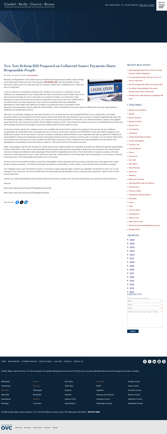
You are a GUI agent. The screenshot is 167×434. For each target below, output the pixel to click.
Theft (130, 206)
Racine (35, 381)
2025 (131, 244)
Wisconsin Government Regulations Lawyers (144, 225)
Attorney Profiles (29, 361)
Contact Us (78, 361)
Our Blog (67, 361)
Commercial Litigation (136, 141)
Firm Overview (14, 361)
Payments (47, 427)
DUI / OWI (132, 160)
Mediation (132, 175)
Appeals (132, 114)
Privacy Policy (37, 427)
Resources (18, 427)
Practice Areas (45, 361)
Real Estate (133, 198)
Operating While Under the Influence (141, 183)
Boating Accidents (135, 121)
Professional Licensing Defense (140, 195)
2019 (130, 266)
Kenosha (36, 386)
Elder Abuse (133, 164)
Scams (131, 202)
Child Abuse (133, 133)
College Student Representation (140, 137)
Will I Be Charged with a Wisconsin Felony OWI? (146, 84)
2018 (130, 270)
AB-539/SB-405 (50, 82)
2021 (130, 258)
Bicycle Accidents (135, 118)
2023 (131, 251)
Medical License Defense (137, 110)
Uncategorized (134, 214)
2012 (130, 292)
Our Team (58, 361)
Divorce (131, 152)
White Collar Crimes (136, 221)
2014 (130, 285)
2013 (130, 288)
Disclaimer (27, 427)
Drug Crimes (133, 156)
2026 (131, 240)
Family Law (133, 171)
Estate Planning (134, 168)
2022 (131, 255)
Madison (36, 399)
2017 (130, 273)
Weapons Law (134, 218)
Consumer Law (134, 144)
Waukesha (5, 390)
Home (3, 361)
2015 (130, 281)
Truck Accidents (134, 210)
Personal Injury (33, 75)
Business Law (133, 125)
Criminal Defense (135, 148)
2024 (131, 247)
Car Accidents (134, 129)
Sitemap (55, 427)
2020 (131, 262)
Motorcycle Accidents (136, 179)
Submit (132, 331)
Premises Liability (135, 191)
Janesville (100, 381)
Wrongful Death (134, 229)
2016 (130, 277)
